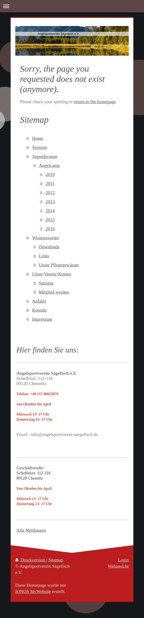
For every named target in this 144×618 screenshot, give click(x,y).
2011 (50, 183)
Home (37, 138)
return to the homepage (95, 101)
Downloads (49, 246)
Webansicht (118, 566)
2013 (50, 201)
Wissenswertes (45, 237)
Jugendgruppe (44, 156)
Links (44, 255)
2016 (50, 228)
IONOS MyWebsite (33, 591)
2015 (50, 219)
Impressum (42, 319)
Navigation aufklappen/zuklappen (72, 6)
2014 (50, 210)
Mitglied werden (54, 292)
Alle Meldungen (31, 530)
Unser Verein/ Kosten (51, 274)
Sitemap (55, 559)
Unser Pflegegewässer (59, 265)
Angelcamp (49, 165)
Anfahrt (39, 301)
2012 (50, 192)
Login (123, 559)
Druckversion (30, 559)
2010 (50, 174)
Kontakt (39, 310)
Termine (39, 147)
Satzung (46, 283)
